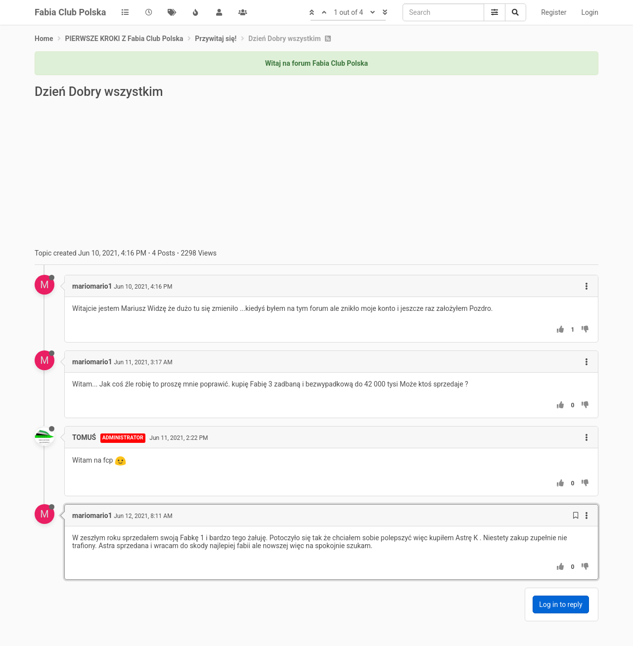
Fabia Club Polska (70, 12)
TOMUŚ (84, 437)
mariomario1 (92, 286)
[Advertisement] (316, 175)
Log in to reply (560, 604)
